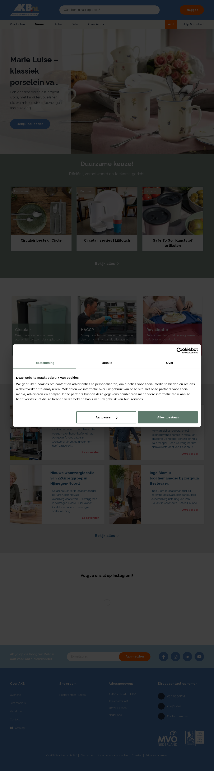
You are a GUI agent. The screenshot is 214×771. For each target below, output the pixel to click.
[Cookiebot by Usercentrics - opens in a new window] (179, 350)
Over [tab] (169, 362)
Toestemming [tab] (44, 362)
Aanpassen (106, 417)
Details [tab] (107, 362)
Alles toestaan (168, 417)
